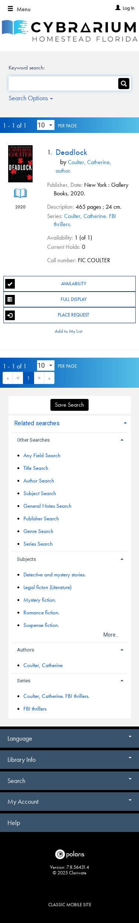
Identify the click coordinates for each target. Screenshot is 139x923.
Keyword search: (27, 67)
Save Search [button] (69, 405)
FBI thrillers (34, 708)
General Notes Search (47, 506)
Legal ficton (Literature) (47, 587)
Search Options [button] (31, 98)
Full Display (46, 300)
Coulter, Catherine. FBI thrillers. (56, 696)
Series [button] (23, 680)
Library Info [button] (69, 759)
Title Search (35, 468)
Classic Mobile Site (69, 904)
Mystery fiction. (39, 600)
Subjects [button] (26, 559)
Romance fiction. (41, 612)
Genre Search (38, 531)
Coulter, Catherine (43, 665)
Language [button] (69, 738)
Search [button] (69, 780)
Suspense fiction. (41, 625)
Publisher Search (41, 518)
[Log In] (116, 7)
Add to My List (68, 331)
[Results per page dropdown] (45, 125)
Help (13, 822)
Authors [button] (25, 650)
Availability (45, 284)
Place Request (47, 315)
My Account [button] (69, 801)
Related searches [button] (37, 423)
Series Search (38, 543)
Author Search (38, 480)
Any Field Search (41, 455)
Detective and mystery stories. (54, 574)
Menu (18, 9)
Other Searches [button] (33, 440)
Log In (129, 7)
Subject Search (39, 493)
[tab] (70, 422)
